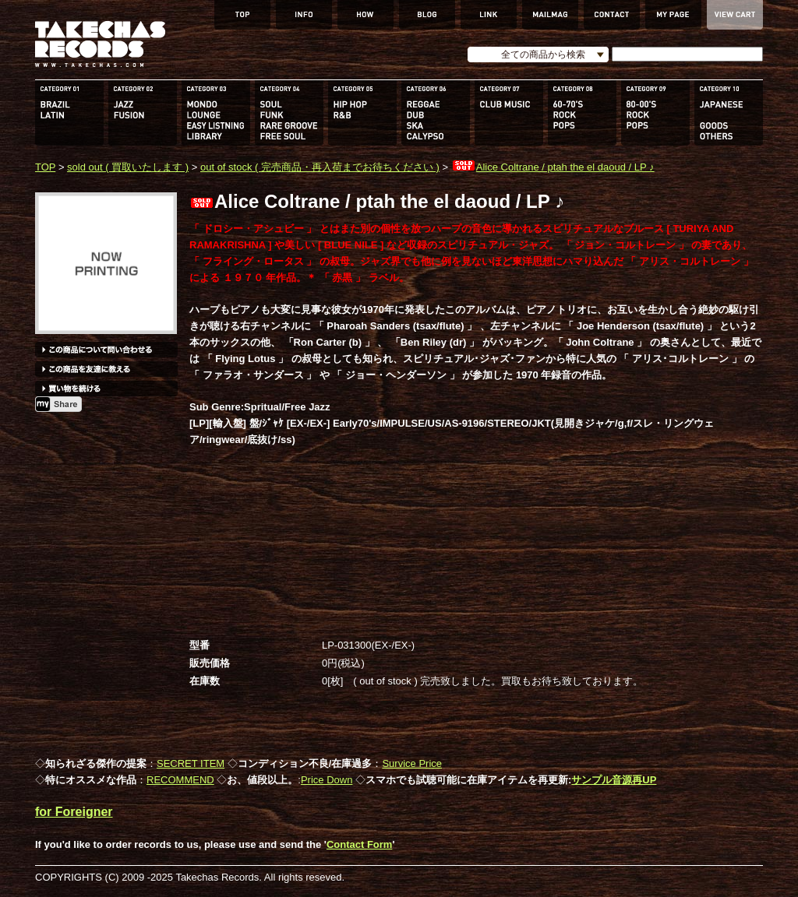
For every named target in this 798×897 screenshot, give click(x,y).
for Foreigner (74, 811)
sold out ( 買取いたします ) (128, 167)
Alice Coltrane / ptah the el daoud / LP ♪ (553, 167)
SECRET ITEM (190, 763)
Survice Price (412, 763)
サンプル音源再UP (613, 780)
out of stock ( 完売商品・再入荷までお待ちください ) (320, 167)
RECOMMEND (180, 780)
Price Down (326, 780)
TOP (45, 167)
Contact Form (360, 844)
